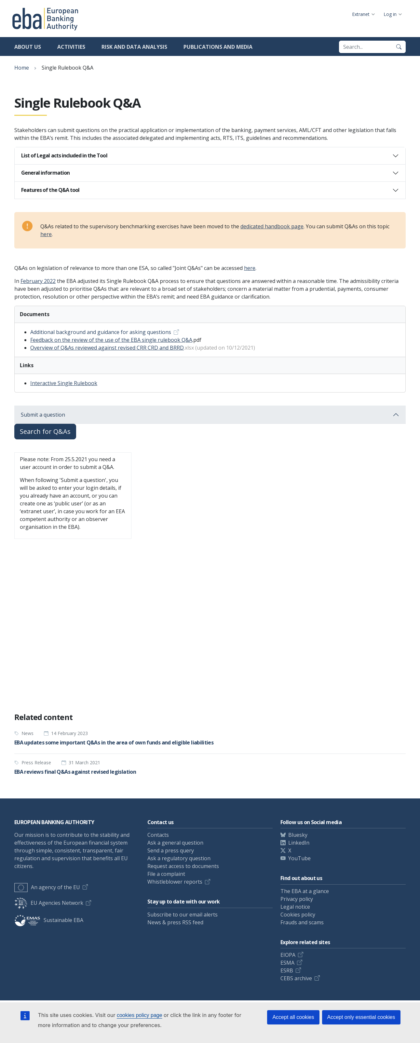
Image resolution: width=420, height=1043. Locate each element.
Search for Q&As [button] (45, 431)
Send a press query (170, 850)
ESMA (287, 962)
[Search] (399, 47)
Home (21, 67)
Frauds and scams (302, 922)
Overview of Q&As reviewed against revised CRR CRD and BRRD (107, 347)
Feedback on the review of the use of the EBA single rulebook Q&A (111, 339)
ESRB (286, 970)
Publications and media (217, 46)
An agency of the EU (47, 887)
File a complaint (166, 873)
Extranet (361, 14)
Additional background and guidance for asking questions (100, 332)
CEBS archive (296, 978)
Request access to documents (183, 866)
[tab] (210, 155)
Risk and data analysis (134, 46)
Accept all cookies (293, 1017)
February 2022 (38, 281)
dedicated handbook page (272, 226)
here (46, 234)
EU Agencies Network (48, 902)
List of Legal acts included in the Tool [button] (64, 155)
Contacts (158, 834)
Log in (390, 14)
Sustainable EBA (48, 920)
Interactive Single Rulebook (63, 383)
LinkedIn (298, 842)
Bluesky (297, 834)
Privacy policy (296, 899)
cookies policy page (139, 1015)
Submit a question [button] (43, 414)
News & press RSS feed (175, 922)
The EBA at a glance (304, 891)
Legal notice (295, 906)
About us (27, 46)
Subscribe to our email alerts (182, 914)
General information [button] (45, 172)
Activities (71, 46)
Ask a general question (175, 842)
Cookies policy (297, 914)
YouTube (299, 858)
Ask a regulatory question (178, 858)
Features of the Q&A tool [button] (50, 190)
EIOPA (287, 954)
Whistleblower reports (174, 881)
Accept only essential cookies (361, 1017)
